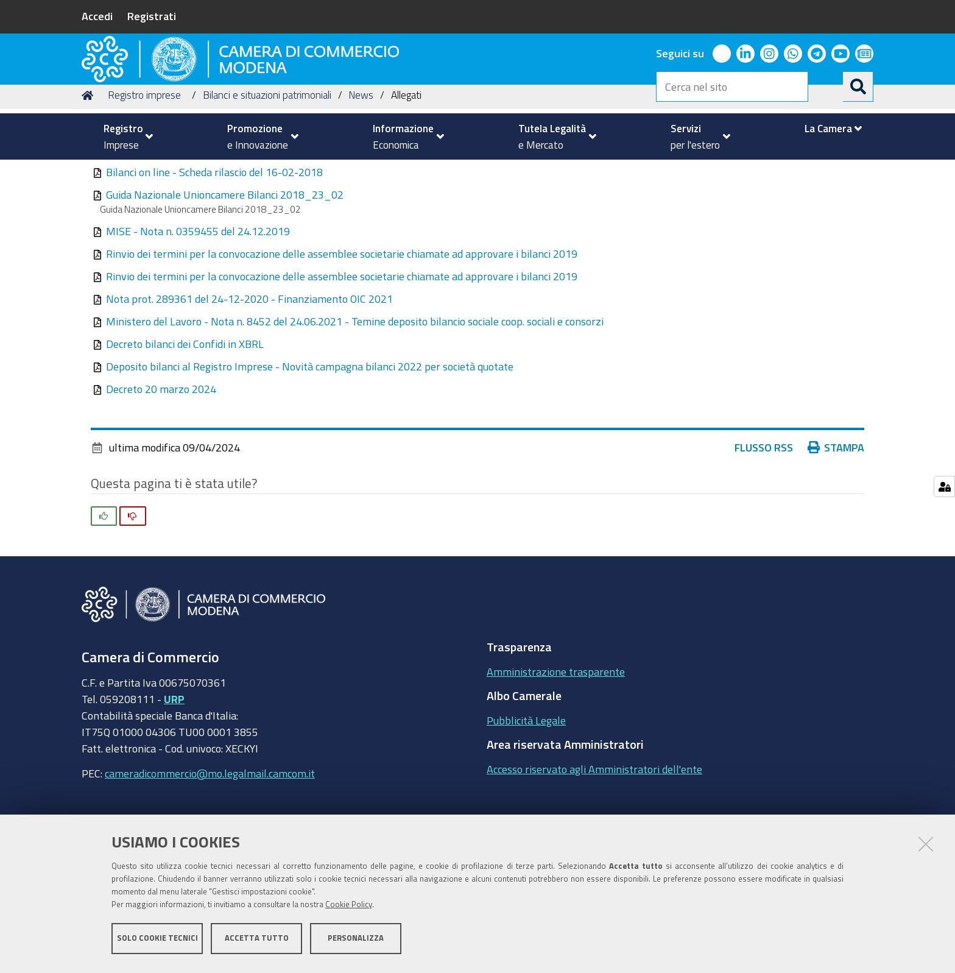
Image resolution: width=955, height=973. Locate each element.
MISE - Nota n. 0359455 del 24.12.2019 (198, 308)
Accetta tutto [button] (257, 941)
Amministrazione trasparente (556, 748)
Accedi (97, 15)
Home (89, 173)
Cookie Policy (348, 907)
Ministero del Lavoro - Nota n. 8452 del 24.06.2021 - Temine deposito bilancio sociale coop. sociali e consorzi (355, 399)
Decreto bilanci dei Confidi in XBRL (185, 421)
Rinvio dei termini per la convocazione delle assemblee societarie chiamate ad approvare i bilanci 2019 (341, 331)
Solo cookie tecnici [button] (157, 941)
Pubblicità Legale (526, 797)
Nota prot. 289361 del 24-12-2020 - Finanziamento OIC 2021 (249, 376)
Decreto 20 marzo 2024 (161, 466)
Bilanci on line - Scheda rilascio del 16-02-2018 (214, 249)
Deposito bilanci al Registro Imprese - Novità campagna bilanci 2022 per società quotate (309, 444)
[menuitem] (123, 136)
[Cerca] (858, 86)
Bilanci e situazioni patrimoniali (267, 173)
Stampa (836, 525)
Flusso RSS (764, 525)
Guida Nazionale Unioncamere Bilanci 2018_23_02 (225, 272)
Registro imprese (144, 173)
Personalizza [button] (356, 941)
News (360, 173)
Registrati (151, 15)
